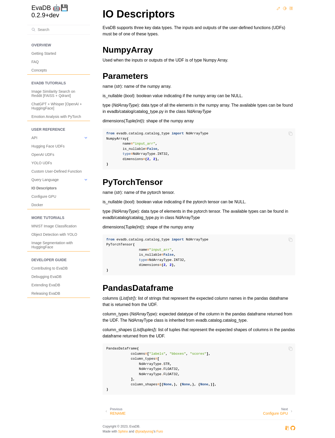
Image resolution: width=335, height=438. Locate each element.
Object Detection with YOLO (54, 234)
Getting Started (43, 53)
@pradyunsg (144, 431)
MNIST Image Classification (53, 226)
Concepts (39, 70)
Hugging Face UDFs (48, 146)
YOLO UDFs (41, 163)
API (34, 138)
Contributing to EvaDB (49, 268)
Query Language (45, 180)
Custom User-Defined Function (56, 171)
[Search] (58, 29)
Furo (159, 431)
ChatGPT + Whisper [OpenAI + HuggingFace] (56, 106)
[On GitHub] (293, 429)
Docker (37, 205)
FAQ (35, 62)
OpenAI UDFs (42, 154)
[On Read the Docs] (287, 429)
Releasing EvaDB (45, 293)
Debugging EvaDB (46, 277)
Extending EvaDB (45, 285)
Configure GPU (43, 196)
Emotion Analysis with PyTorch (56, 116)
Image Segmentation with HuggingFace (52, 245)
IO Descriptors (44, 188)
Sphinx (123, 431)
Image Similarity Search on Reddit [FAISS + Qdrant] (53, 93)
